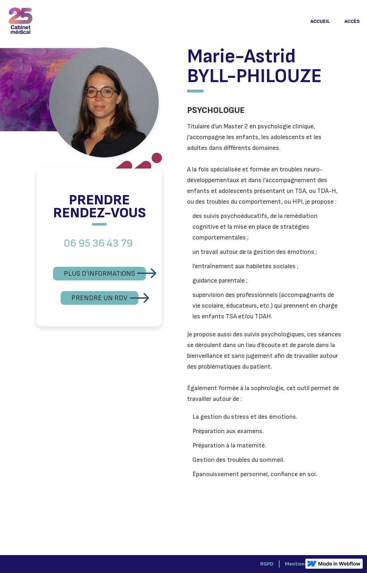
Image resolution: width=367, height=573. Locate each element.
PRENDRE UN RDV (99, 298)
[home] (20, 21)
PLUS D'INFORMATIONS (99, 273)
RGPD (266, 564)
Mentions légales (305, 564)
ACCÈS (352, 21)
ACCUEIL (320, 21)
